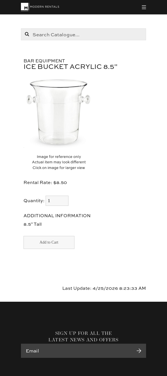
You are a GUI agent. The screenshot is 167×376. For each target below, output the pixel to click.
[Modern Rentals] (40, 7)
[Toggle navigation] (144, 7)
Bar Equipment (44, 61)
